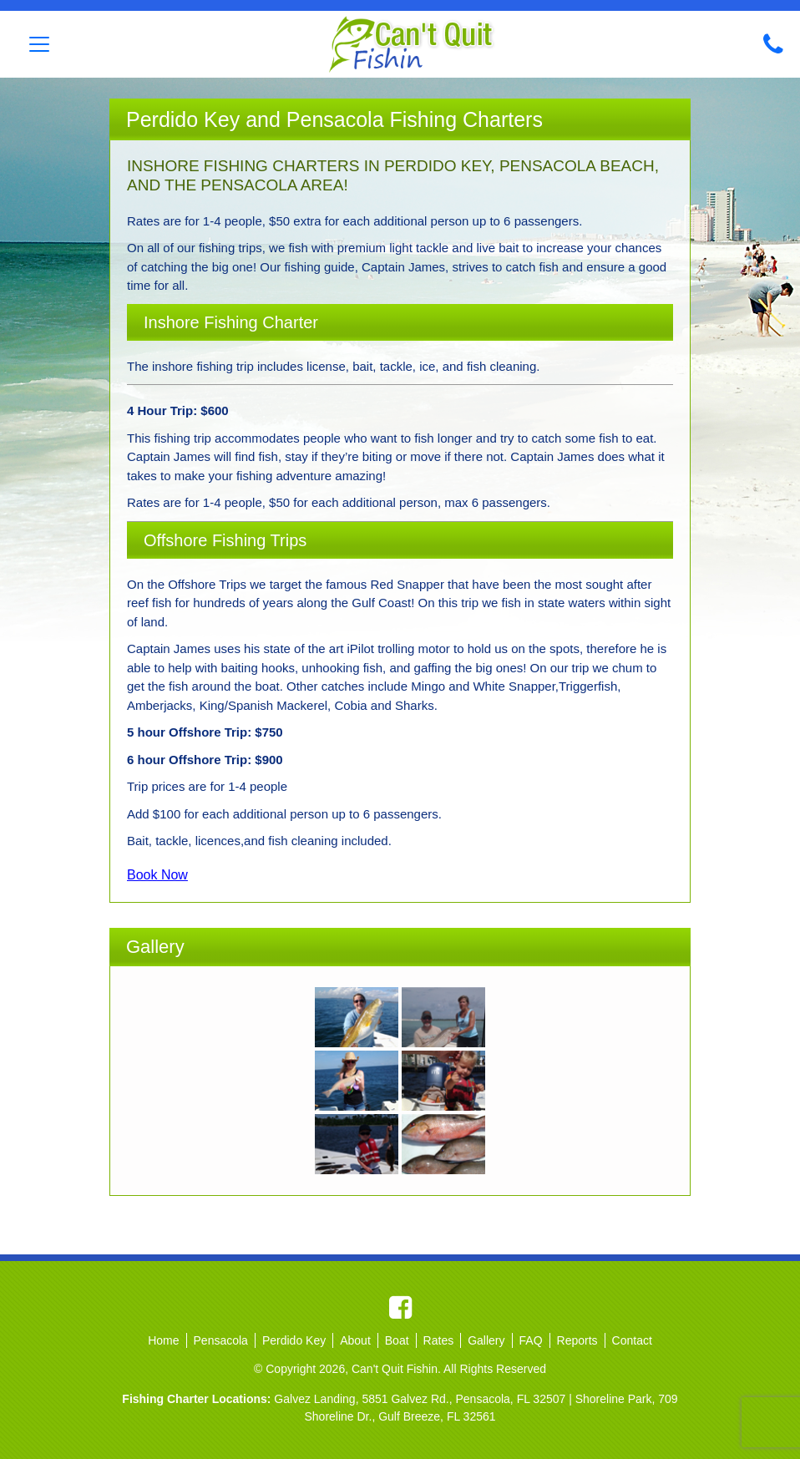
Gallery (486, 1340)
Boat (397, 1340)
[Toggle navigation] (39, 44)
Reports (577, 1340)
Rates (438, 1340)
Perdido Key (294, 1340)
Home (163, 1340)
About (355, 1340)
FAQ (531, 1340)
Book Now (157, 875)
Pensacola (221, 1340)
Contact (632, 1340)
